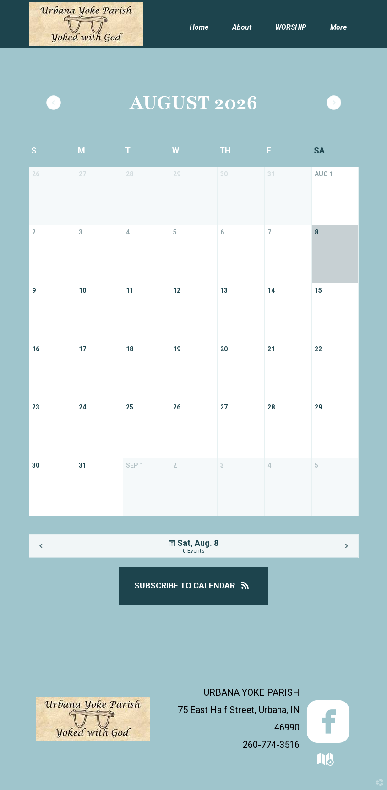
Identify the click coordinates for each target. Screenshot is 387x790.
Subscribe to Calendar (193, 585)
